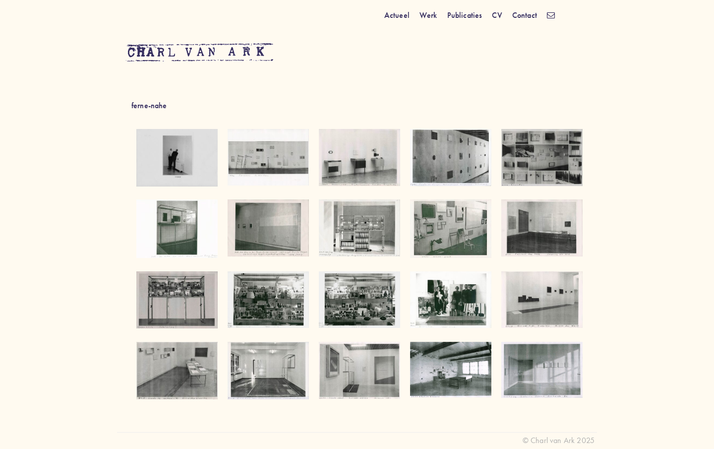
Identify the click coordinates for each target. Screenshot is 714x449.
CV (497, 15)
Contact (524, 15)
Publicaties (464, 15)
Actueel (397, 15)
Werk (428, 15)
